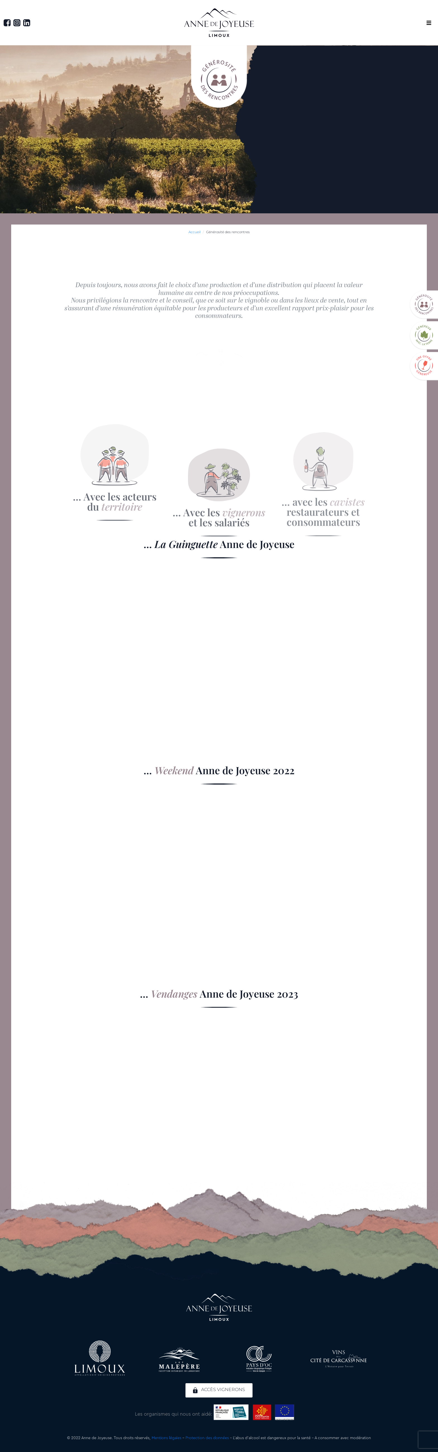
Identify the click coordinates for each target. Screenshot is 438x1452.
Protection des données (207, 1438)
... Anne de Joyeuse (219, 544)
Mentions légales (166, 1438)
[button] (429, 22)
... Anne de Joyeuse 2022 (219, 770)
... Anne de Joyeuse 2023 (219, 993)
